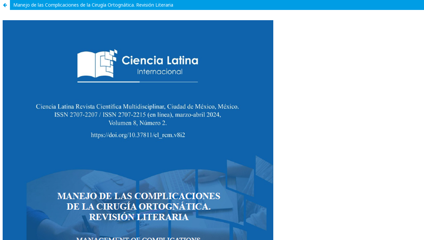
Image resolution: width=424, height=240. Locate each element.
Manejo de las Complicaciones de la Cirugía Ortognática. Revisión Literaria (93, 5)
